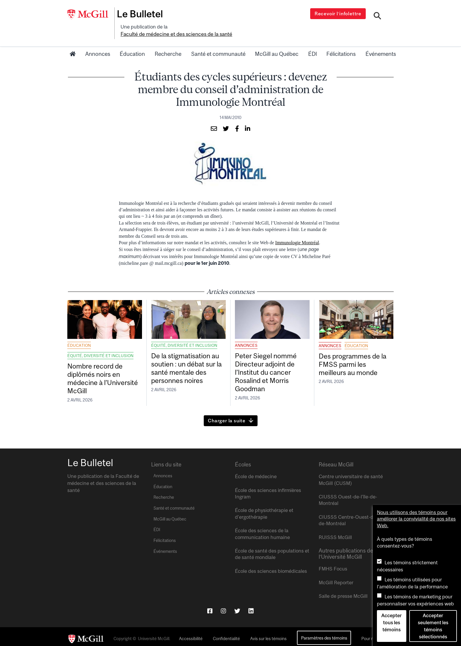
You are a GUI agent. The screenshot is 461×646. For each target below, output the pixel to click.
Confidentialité (226, 634)
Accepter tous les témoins (391, 622)
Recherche (168, 45)
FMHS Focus (333, 565)
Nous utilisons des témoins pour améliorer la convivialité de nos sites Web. (416, 518)
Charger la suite (226, 416)
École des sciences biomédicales (271, 567)
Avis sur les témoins (268, 634)
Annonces (97, 45)
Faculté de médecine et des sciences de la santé (222, 26)
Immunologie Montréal (297, 233)
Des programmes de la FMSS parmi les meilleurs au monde (354, 357)
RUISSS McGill (335, 533)
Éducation (132, 45)
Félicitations (341, 45)
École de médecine (256, 472)
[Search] (378, 16)
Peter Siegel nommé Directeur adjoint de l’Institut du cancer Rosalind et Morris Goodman (270, 366)
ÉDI (312, 45)
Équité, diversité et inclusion (100, 346)
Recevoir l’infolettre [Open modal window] (339, 13)
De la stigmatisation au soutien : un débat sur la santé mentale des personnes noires (188, 361)
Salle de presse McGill (343, 592)
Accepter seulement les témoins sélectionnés (433, 626)
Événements (380, 45)
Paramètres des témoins (324, 633)
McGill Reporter (336, 578)
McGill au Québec (276, 45)
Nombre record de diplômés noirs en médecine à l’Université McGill (99, 372)
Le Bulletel (143, 13)
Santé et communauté (218, 45)
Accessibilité (191, 634)
